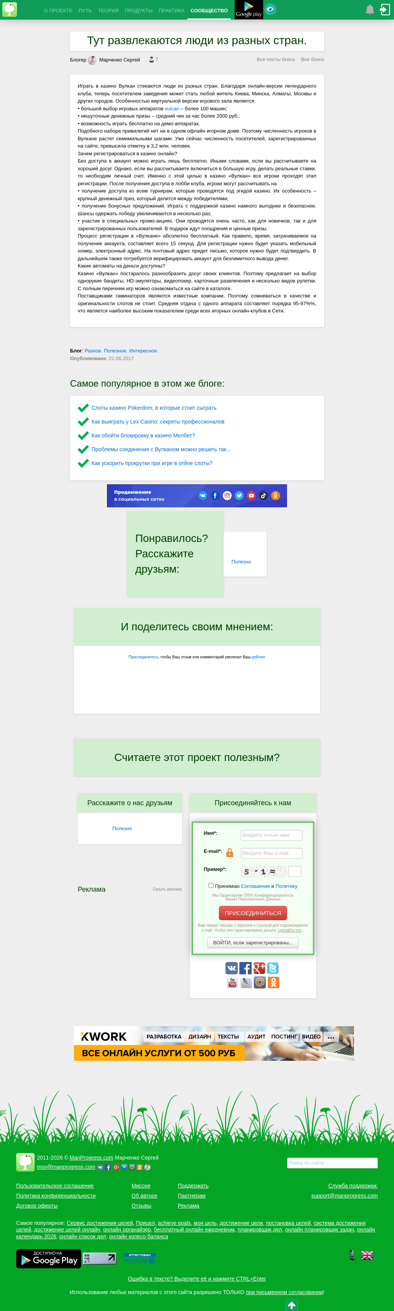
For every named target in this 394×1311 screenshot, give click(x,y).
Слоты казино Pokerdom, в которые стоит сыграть (154, 408)
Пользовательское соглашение (55, 1186)
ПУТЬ (85, 10)
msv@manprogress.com (66, 1167)
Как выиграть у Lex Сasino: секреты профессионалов (158, 422)
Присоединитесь (143, 657)
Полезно (241, 562)
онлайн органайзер (127, 1229)
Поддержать (193, 1186)
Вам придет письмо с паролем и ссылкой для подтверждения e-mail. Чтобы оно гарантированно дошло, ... (253, 927)
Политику (286, 886)
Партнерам (191, 1196)
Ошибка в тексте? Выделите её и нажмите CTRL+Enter (197, 1279)
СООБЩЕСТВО (209, 10)
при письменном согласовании (284, 1292)
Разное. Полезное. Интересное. (122, 351)
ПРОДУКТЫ (139, 10)
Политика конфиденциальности (56, 1196)
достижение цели (241, 1223)
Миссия (141, 1186)
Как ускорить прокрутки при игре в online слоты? (152, 463)
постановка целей (288, 1223)
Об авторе (144, 1196)
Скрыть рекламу (167, 889)
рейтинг (258, 657)
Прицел (145, 1223)
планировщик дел (260, 1229)
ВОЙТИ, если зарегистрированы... (253, 942)
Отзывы (141, 1206)
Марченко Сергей (114, 60)
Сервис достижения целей (100, 1223)
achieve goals (174, 1223)
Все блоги (312, 59)
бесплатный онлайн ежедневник (194, 1229)
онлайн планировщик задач (319, 1229)
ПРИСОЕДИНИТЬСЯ (253, 913)
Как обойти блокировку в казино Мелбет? (143, 435)
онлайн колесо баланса (138, 1236)
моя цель (205, 1223)
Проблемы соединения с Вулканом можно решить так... (161, 449)
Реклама (188, 1206)
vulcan (172, 108)
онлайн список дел (82, 1236)
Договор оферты (37, 1206)
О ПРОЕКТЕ (58, 10)
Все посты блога (276, 59)
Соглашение (255, 886)
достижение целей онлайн (67, 1229)
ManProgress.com (92, 1158)
